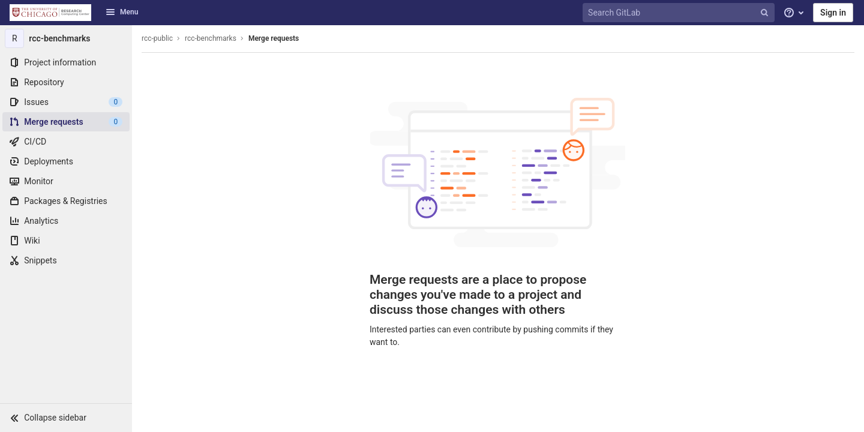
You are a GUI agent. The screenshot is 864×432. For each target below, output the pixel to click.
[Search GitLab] (680, 12)
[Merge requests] (66, 121)
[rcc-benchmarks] (66, 38)
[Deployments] (66, 161)
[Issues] (66, 102)
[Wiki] (66, 240)
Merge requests (273, 38)
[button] (66, 417)
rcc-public (157, 38)
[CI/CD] (66, 141)
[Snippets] (66, 260)
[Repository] (66, 82)
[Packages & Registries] (66, 201)
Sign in (833, 12)
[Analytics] (66, 220)
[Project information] (66, 62)
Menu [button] (122, 12)
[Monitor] (66, 181)
